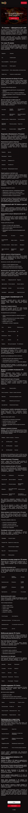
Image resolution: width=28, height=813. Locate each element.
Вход (14, 802)
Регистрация (23, 2)
